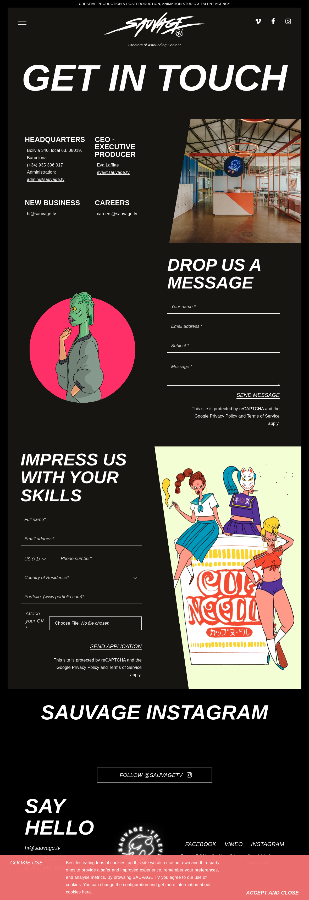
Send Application (116, 646)
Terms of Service (263, 416)
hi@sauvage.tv (41, 213)
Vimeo (233, 844)
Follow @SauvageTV (156, 775)
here (86, 892)
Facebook (200, 844)
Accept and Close (272, 893)
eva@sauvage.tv (113, 172)
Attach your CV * (35, 621)
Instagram (267, 844)
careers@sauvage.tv (117, 213)
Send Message (258, 395)
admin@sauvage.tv (45, 179)
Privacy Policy (223, 416)
